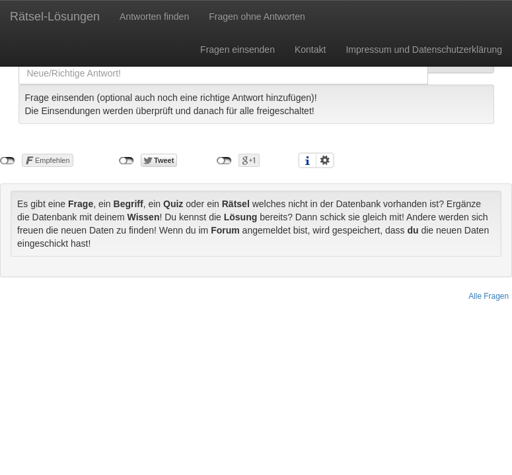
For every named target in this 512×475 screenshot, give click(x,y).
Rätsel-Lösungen (55, 16)
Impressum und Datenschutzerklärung (424, 49)
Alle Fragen (488, 296)
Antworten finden (154, 16)
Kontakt (310, 49)
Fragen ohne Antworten (257, 16)
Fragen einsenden (237, 49)
